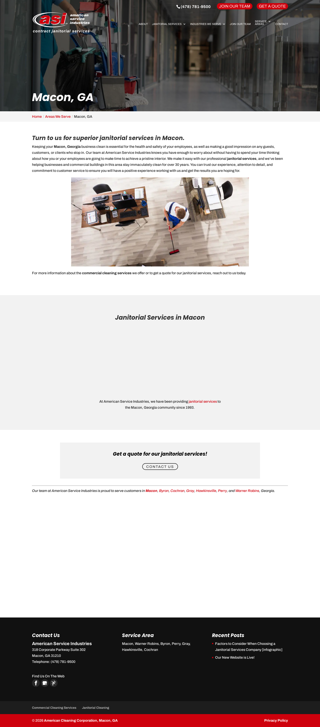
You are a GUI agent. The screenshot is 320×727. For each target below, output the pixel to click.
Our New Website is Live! (235, 657)
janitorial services (203, 401)
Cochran (177, 491)
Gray (190, 491)
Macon (151, 491)
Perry (222, 491)
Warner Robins (247, 491)
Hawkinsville (206, 491)
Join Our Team (234, 6)
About (143, 24)
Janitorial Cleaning (95, 707)
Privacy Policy (276, 720)
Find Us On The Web (48, 676)
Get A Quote (272, 6)
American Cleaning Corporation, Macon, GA (81, 720)
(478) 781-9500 (196, 6)
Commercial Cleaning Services (54, 707)
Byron (164, 491)
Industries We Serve (205, 24)
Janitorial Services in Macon (160, 317)
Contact (281, 24)
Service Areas (261, 23)
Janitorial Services (167, 24)
